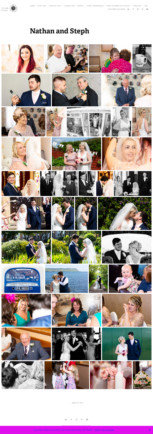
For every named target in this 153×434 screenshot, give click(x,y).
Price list (137, 6)
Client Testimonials (95, 6)
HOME (32, 6)
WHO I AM (42, 6)
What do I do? (55, 6)
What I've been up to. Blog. (118, 6)
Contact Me (69, 6)
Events (80, 6)
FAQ (146, 6)
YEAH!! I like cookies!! (104, 429)
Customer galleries (116, 9)
